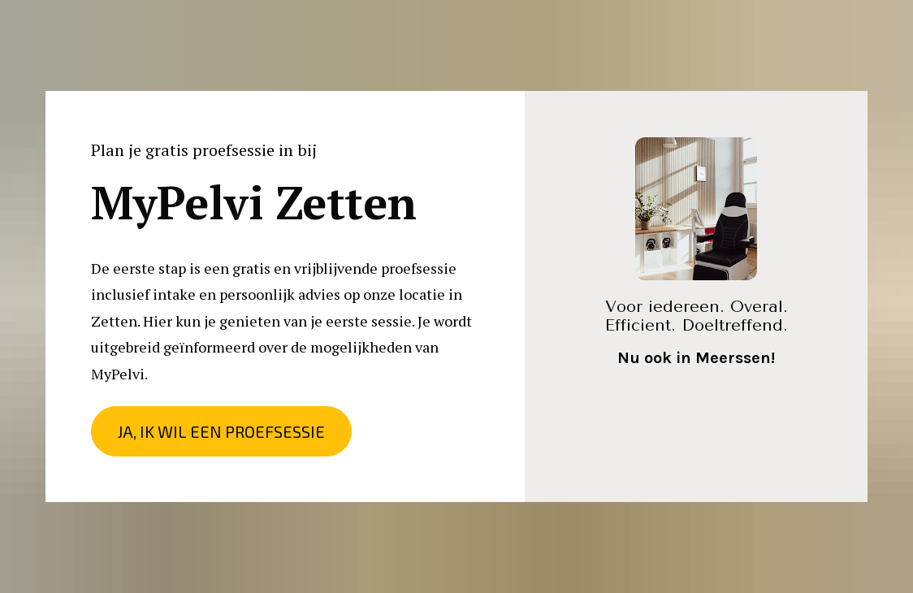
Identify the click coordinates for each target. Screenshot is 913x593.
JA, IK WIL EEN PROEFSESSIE (221, 431)
